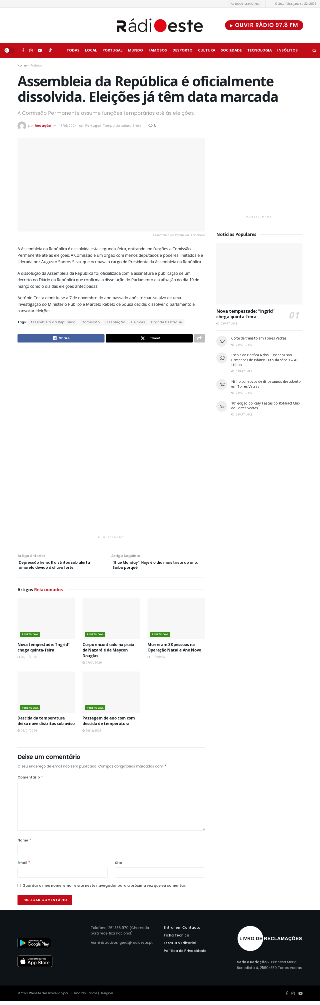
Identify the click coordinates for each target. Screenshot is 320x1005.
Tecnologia (259, 50)
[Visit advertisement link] (111, 443)
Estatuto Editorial (180, 946)
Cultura (206, 50)
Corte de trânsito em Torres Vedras (258, 338)
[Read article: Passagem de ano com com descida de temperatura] (111, 695)
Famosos (157, 50)
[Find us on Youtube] (40, 50)
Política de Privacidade (185, 954)
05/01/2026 (27, 734)
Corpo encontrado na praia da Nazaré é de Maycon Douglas (108, 653)
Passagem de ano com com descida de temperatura (108, 724)
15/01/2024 (68, 125)
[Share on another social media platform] (199, 339)
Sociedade (231, 50)
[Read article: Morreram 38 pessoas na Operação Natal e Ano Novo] (176, 622)
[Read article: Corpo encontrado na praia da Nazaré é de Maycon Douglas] (111, 622)
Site (118, 866)
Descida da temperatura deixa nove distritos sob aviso (46, 724)
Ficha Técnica (176, 938)
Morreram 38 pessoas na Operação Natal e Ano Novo (174, 650)
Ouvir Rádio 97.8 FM (264, 25)
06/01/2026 (158, 660)
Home (22, 65)
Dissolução (115, 322)
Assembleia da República (53, 322)
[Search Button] (314, 50)
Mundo (135, 50)
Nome (25, 843)
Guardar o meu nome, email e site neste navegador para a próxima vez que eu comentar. (104, 889)
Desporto (182, 50)
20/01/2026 (27, 660)
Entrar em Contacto (182, 931)
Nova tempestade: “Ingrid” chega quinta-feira (44, 650)
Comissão (91, 322)
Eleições (138, 322)
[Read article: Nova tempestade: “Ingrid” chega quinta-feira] (46, 622)
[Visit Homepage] (160, 25)
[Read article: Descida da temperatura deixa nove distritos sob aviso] (46, 695)
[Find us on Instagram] (31, 50)
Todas (73, 50)
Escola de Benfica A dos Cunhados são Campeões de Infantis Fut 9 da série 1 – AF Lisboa (264, 359)
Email (24, 866)
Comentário (30, 781)
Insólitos (287, 50)
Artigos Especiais (245, 4)
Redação (43, 125)
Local (91, 50)
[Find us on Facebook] (23, 50)
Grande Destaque (166, 322)
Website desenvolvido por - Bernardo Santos (63, 996)
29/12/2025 (92, 734)
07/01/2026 (92, 666)
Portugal (112, 50)
